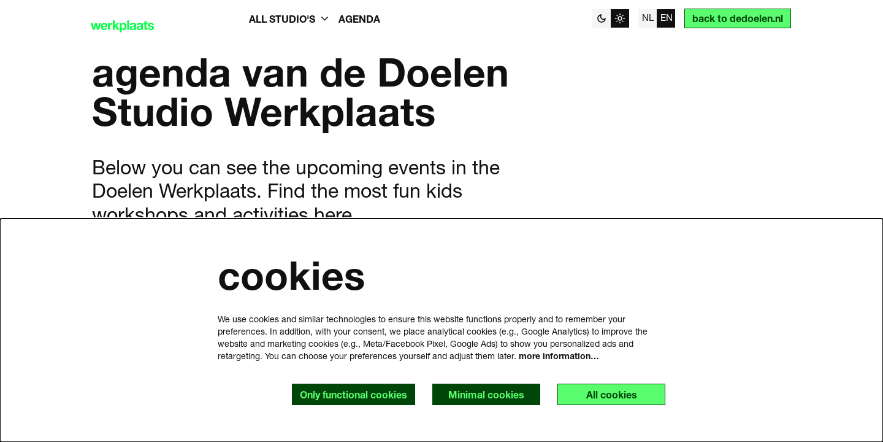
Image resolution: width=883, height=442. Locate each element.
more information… (559, 356)
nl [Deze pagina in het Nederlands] (648, 17)
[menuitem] (359, 18)
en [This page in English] (666, 17)
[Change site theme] (610, 18)
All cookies (611, 394)
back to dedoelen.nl (737, 18)
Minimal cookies (486, 394)
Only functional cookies (353, 394)
